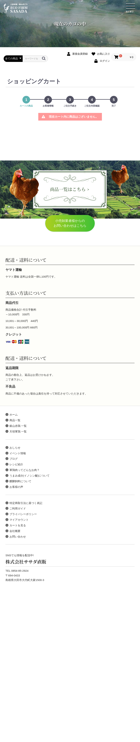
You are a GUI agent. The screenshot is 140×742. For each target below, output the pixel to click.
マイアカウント (19, 519)
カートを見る (17, 525)
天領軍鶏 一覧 (18, 431)
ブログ (13, 458)
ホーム (13, 414)
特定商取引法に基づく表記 (25, 503)
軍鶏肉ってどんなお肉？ (24, 469)
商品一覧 (14, 420)
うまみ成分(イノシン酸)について (29, 475)
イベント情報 (17, 453)
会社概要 (14, 530)
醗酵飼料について (20, 481)
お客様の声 (16, 486)
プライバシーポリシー (23, 514)
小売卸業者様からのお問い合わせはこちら (70, 223)
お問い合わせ (17, 536)
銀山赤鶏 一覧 (18, 425)
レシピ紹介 (16, 464)
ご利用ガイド (17, 508)
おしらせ (14, 447)
